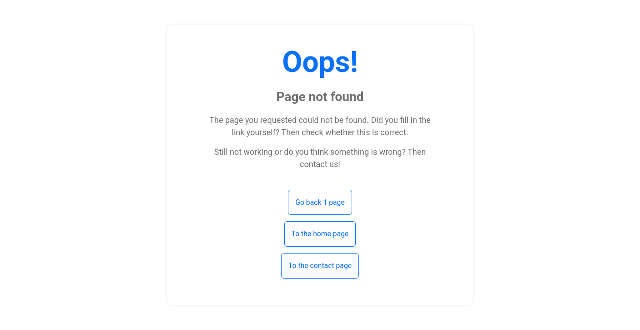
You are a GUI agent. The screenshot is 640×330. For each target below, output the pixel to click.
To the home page (320, 233)
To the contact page (320, 265)
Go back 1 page (320, 202)
